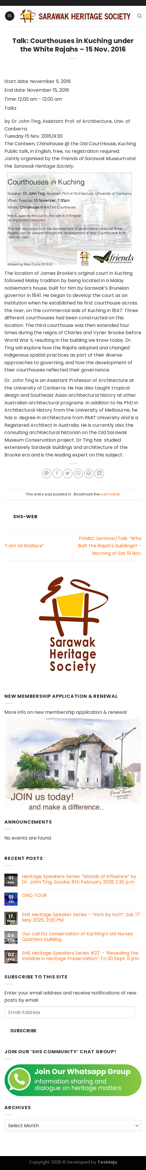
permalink (110, 494)
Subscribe (23, 1031)
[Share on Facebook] (57, 473)
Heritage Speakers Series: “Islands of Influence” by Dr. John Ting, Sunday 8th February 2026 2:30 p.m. (79, 879)
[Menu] (9, 16)
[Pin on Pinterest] (89, 473)
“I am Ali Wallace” (24, 545)
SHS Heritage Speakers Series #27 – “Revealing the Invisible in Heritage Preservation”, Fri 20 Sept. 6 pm (80, 955)
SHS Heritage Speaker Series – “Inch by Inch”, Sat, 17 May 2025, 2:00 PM (81, 917)
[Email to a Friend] (78, 473)
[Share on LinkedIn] (99, 473)
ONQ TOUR (34, 895)
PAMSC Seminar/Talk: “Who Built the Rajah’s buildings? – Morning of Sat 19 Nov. (110, 546)
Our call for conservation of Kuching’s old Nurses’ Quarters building (78, 936)
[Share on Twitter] (68, 473)
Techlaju (107, 1162)
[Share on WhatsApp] (46, 473)
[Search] (139, 16)
